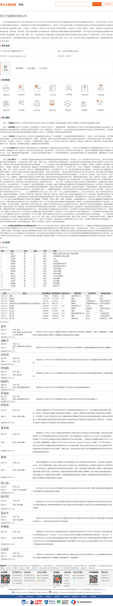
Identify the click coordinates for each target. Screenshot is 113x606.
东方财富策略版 (17, 580)
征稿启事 (84, 596)
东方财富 (4, 572)
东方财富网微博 (42, 575)
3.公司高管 (43, 68)
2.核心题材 (31, 68)
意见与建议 (41, 581)
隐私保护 (75, 596)
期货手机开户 (105, 575)
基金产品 (67, 583)
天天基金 (56, 572)
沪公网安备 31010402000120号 (59, 592)
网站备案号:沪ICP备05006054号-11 (38, 592)
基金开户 (67, 575)
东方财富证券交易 (29, 580)
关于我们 (20, 596)
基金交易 (67, 578)
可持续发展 (29, 596)
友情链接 (93, 596)
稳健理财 (67, 586)
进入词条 (97, 4)
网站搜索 (108, 4)
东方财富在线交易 (29, 578)
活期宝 (66, 580)
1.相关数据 (19, 68)
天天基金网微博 (78, 575)
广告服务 (39, 596)
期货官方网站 (105, 580)
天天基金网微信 (78, 578)
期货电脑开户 (105, 578)
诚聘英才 (57, 596)
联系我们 (48, 596)
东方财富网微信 (42, 578)
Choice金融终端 (16, 583)
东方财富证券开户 (29, 575)
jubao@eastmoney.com (98, 589)
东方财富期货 (93, 572)
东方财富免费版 (17, 575)
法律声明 (66, 596)
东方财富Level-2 (17, 578)
